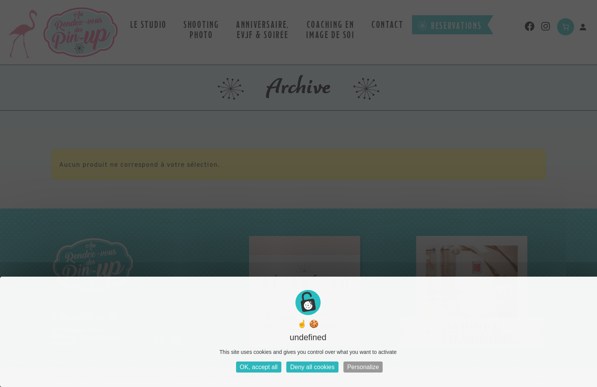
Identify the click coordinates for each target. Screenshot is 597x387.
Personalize (363, 367)
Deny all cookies (312, 367)
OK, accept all (259, 367)
